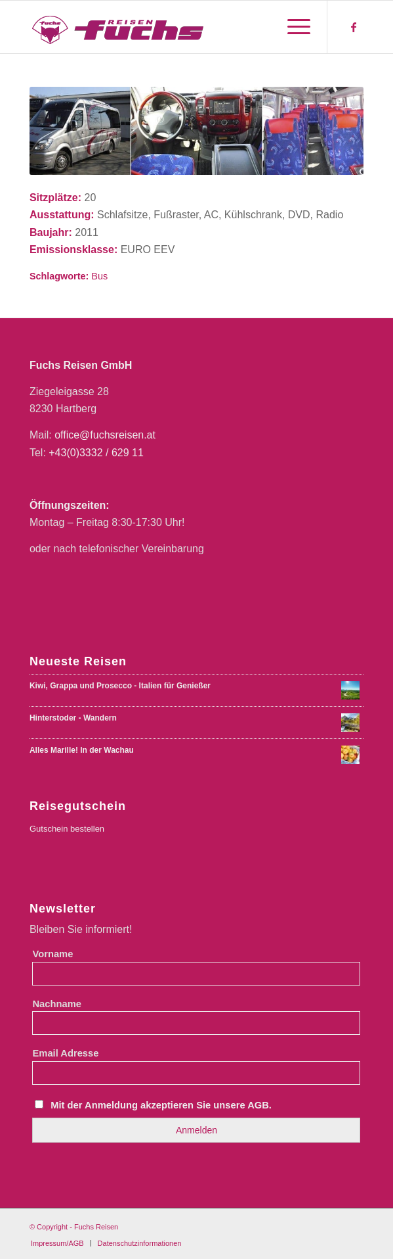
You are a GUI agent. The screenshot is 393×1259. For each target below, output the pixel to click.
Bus (99, 276)
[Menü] (292, 27)
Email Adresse (65, 1053)
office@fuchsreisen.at (104, 434)
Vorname (52, 954)
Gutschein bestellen (67, 829)
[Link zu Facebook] (353, 27)
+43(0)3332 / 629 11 (96, 452)
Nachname (56, 1004)
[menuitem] (292, 27)
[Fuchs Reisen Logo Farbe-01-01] (163, 27)
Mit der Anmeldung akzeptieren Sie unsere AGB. (161, 1105)
